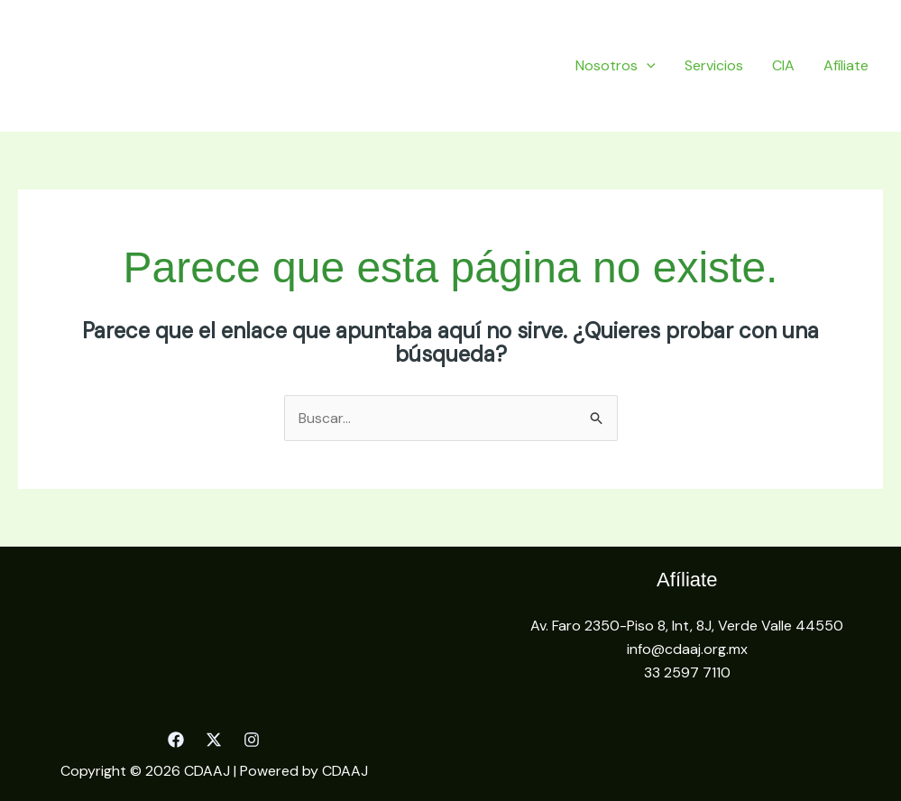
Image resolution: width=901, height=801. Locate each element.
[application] (647, 65)
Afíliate (846, 65)
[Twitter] (214, 740)
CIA (783, 65)
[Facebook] (176, 740)
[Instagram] (252, 740)
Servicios (714, 65)
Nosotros (615, 65)
